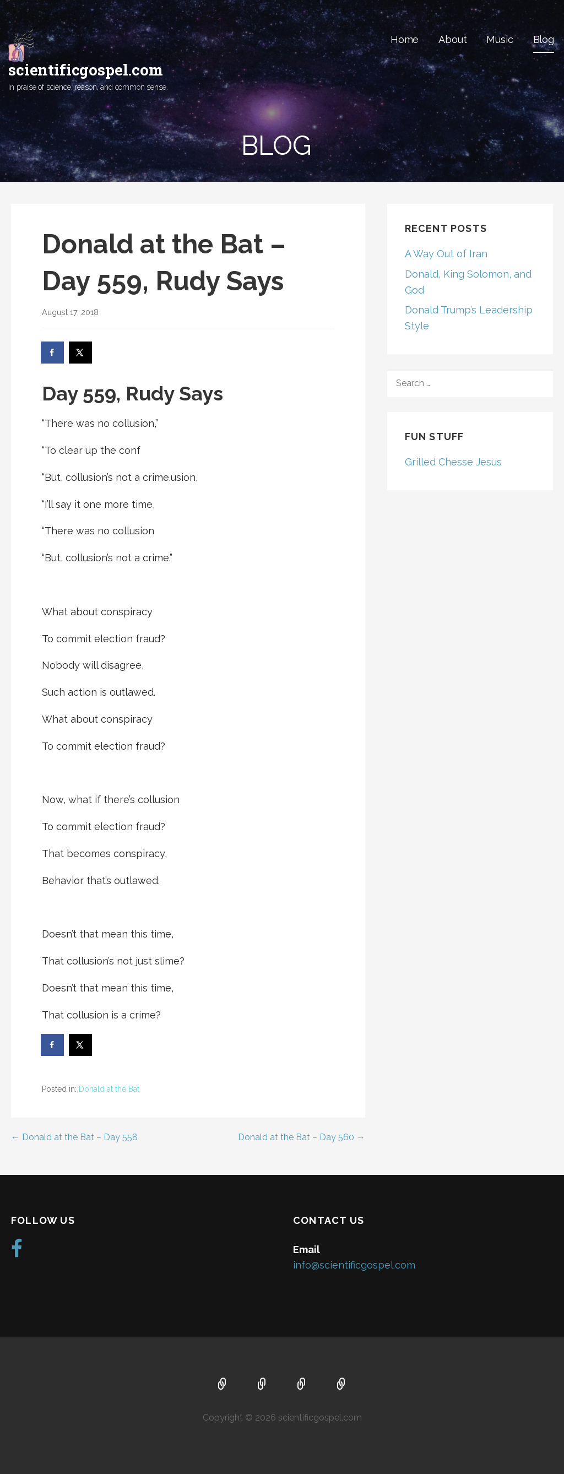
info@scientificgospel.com (354, 1265)
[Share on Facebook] (53, 353)
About (452, 39)
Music (499, 39)
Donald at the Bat (109, 1089)
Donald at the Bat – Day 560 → (301, 1137)
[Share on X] (81, 353)
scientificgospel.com (85, 69)
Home (405, 39)
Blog (543, 39)
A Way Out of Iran (446, 253)
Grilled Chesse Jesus (453, 462)
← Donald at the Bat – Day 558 (74, 1137)
